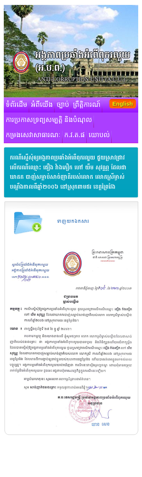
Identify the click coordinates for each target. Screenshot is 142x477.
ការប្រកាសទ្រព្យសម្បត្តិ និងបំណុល (49, 120)
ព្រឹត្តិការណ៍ (87, 104)
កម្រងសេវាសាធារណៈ (33, 135)
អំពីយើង (42, 104)
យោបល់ (99, 135)
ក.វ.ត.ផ (74, 135)
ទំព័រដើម (16, 104)
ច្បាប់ (62, 104)
